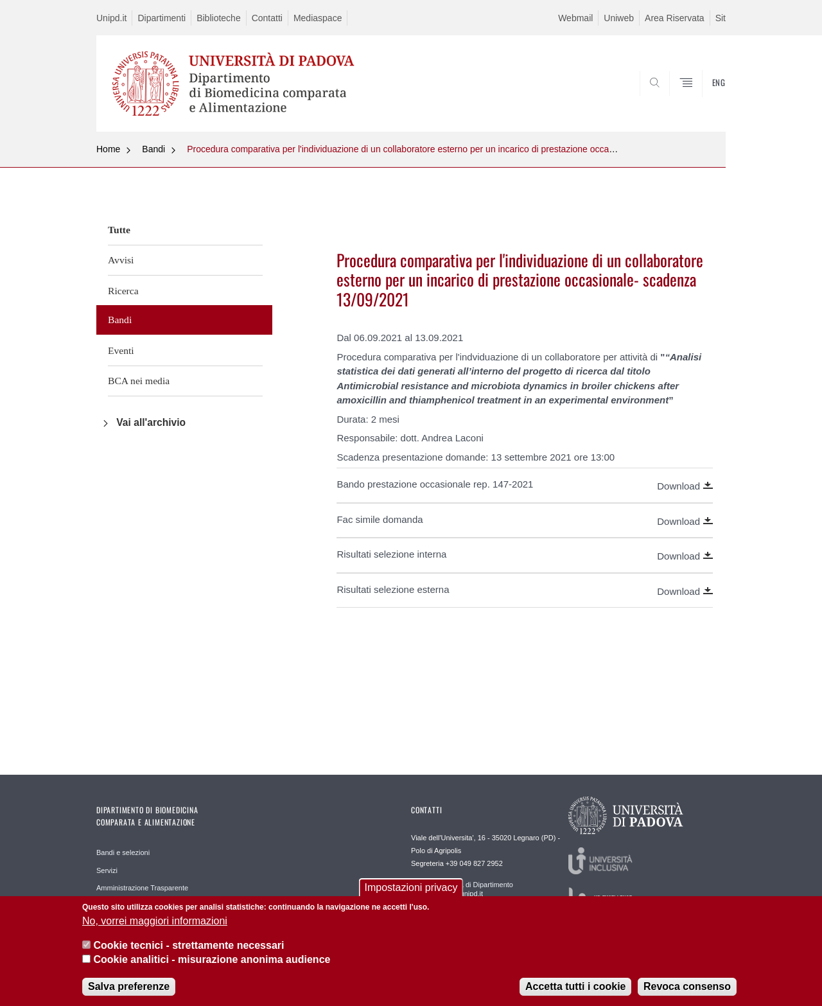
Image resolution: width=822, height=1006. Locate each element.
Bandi (153, 149)
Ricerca (123, 290)
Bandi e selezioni (123, 852)
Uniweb (619, 18)
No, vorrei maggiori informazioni (154, 929)
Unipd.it (111, 18)
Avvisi (121, 259)
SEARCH (703, 100)
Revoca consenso (687, 994)
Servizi (107, 870)
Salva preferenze (129, 994)
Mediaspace (317, 18)
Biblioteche (219, 18)
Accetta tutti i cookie (575, 994)
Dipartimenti (161, 18)
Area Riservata (674, 18)
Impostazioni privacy (411, 895)
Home (108, 149)
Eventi (121, 350)
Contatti (267, 18)
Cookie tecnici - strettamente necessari (188, 953)
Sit (720, 18)
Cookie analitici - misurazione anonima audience (211, 967)
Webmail (575, 18)
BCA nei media (139, 380)
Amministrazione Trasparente (142, 888)
